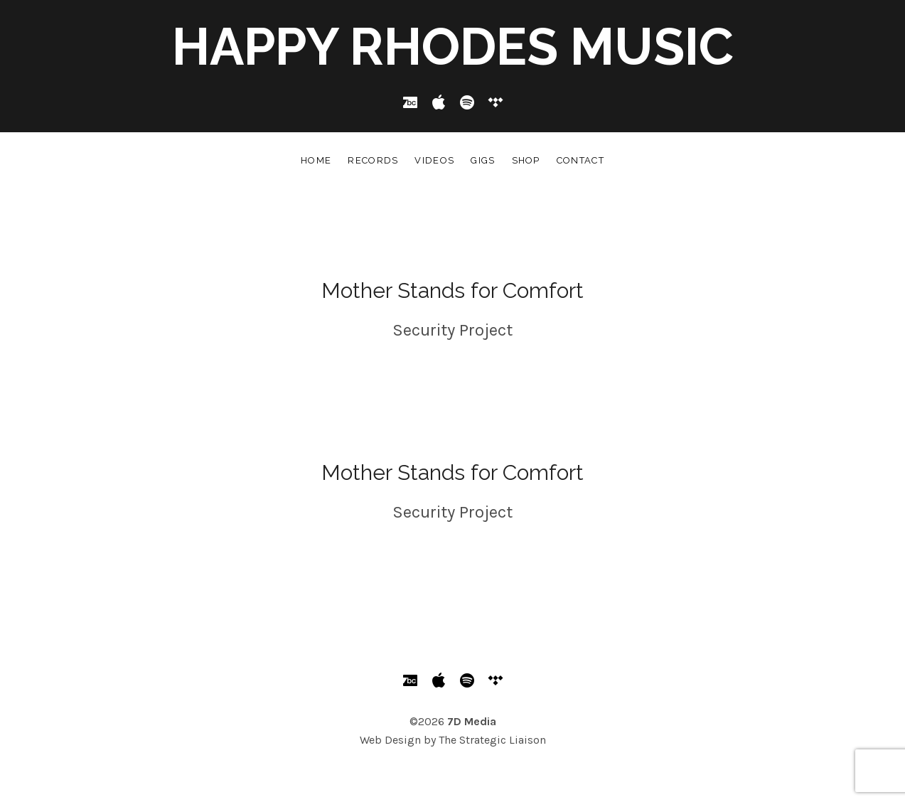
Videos (434, 160)
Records (373, 160)
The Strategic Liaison (492, 740)
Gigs (483, 160)
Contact (580, 160)
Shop (526, 160)
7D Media (471, 721)
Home (316, 160)
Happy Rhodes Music (453, 46)
